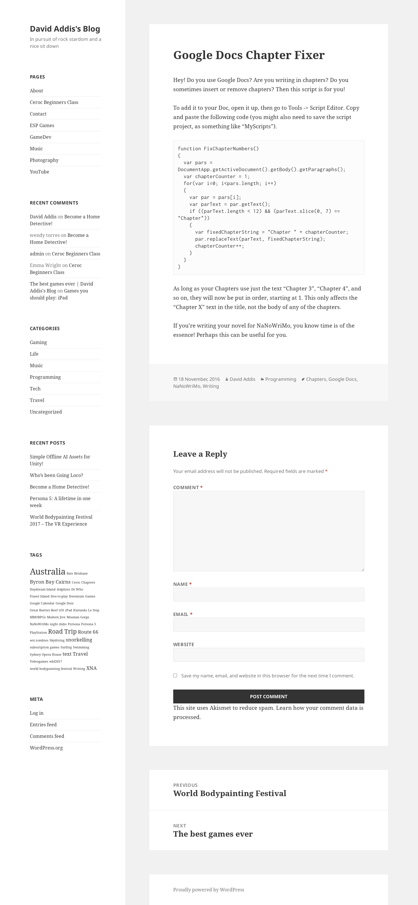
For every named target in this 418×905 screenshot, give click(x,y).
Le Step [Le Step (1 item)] (93, 610)
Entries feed (43, 724)
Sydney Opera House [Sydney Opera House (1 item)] (45, 654)
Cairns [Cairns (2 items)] (63, 581)
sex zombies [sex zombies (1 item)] (39, 640)
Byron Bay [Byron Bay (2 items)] (42, 581)
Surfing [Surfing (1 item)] (66, 647)
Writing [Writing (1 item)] (79, 669)
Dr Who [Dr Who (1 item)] (77, 589)
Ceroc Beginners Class (54, 102)
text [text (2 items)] (67, 653)
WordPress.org (46, 748)
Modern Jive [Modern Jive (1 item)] (56, 617)
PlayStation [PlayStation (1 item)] (38, 632)
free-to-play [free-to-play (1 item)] (59, 596)
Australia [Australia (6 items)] (47, 571)
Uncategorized (46, 412)
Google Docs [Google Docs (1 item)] (65, 603)
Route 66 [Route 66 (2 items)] (88, 631)
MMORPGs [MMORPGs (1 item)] (38, 617)
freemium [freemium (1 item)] (76, 596)
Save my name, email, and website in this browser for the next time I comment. (267, 675)
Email (183, 614)
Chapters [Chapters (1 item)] (88, 582)
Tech (35, 388)
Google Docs (342, 379)
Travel (37, 400)
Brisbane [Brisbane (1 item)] (81, 573)
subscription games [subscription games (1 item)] (44, 647)
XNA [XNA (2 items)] (91, 668)
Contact (38, 114)
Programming (45, 377)
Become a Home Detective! (59, 487)
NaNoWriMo (186, 386)
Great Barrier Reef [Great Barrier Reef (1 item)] (44, 610)
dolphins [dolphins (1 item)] (63, 589)
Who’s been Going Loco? (56, 475)
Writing (211, 386)
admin (37, 254)
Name (182, 584)
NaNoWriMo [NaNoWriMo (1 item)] (39, 624)
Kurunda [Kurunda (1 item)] (80, 610)
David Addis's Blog (65, 28)
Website (183, 644)
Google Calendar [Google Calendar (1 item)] (42, 603)
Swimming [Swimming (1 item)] (81, 647)
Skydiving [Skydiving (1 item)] (57, 640)
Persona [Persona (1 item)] (74, 624)
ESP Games (42, 125)
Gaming (38, 342)
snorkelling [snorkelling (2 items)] (79, 639)
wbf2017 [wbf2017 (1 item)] (55, 661)
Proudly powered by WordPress (208, 889)
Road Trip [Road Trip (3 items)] (62, 631)
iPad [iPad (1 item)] (68, 610)
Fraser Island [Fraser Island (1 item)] (40, 596)
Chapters (316, 379)
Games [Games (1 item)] (90, 596)
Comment (188, 487)
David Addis (43, 216)
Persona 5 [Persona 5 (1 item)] (88, 624)
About (36, 90)
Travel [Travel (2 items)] (80, 653)
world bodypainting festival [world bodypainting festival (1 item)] (51, 669)
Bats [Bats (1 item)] (70, 573)
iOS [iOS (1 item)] (61, 610)
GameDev (40, 137)
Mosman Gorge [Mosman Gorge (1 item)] (78, 617)
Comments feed (47, 736)
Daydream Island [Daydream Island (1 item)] (43, 589)
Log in (36, 713)
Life (34, 354)
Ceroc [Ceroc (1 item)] (76, 582)
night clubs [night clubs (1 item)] (58, 624)
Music (36, 148)
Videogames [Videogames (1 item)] (39, 661)
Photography (44, 160)
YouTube (39, 172)
